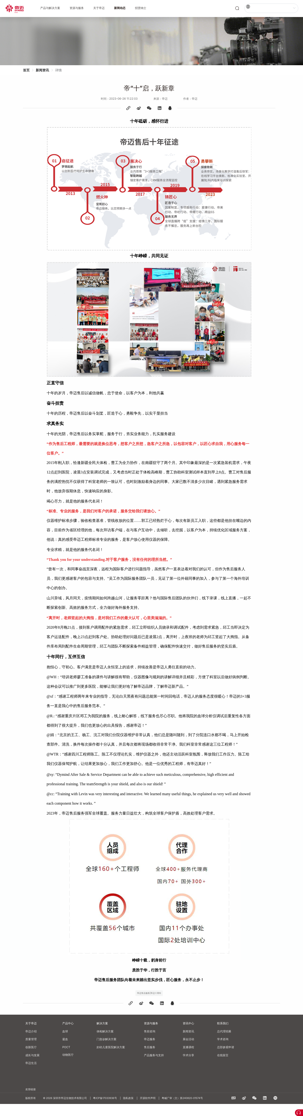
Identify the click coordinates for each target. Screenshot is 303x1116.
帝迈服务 (149, 1051)
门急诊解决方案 (106, 1051)
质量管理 (31, 1051)
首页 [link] (28, 70)
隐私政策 (130, 1110)
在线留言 (222, 1067)
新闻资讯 (188, 1043)
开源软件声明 (150, 1110)
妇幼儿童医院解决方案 (111, 1059)
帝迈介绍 (31, 1043)
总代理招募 (224, 1043)
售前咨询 (149, 1043)
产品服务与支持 (154, 1067)
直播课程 (188, 1059)
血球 (65, 1043)
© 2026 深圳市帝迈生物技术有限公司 (67, 1110)
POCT (66, 1059)
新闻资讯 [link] (44, 70)
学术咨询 (222, 1051)
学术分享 (188, 1067)
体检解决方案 (105, 1043)
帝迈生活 (31, 1075)
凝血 (65, 1051)
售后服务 (149, 1059)
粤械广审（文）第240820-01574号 (182, 1110)
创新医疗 (31, 1059)
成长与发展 (32, 1067)
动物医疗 (68, 1067)
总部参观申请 (225, 1059)
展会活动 (188, 1051)
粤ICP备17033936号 (107, 1110)
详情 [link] (61, 70)
